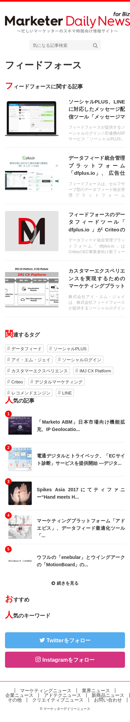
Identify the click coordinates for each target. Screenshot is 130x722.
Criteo (17, 381)
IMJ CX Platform (95, 370)
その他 (15, 700)
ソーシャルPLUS (70, 348)
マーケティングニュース (46, 690)
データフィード (26, 348)
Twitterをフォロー (68, 640)
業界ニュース (96, 690)
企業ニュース (19, 695)
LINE (67, 392)
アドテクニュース (62, 695)
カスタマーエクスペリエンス (39, 370)
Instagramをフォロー (68, 660)
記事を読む (65, 119)
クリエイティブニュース (58, 700)
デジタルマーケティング (59, 381)
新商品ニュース (108, 695)
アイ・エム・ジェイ (30, 359)
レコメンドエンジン (30, 392)
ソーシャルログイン (81, 359)
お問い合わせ (108, 700)
